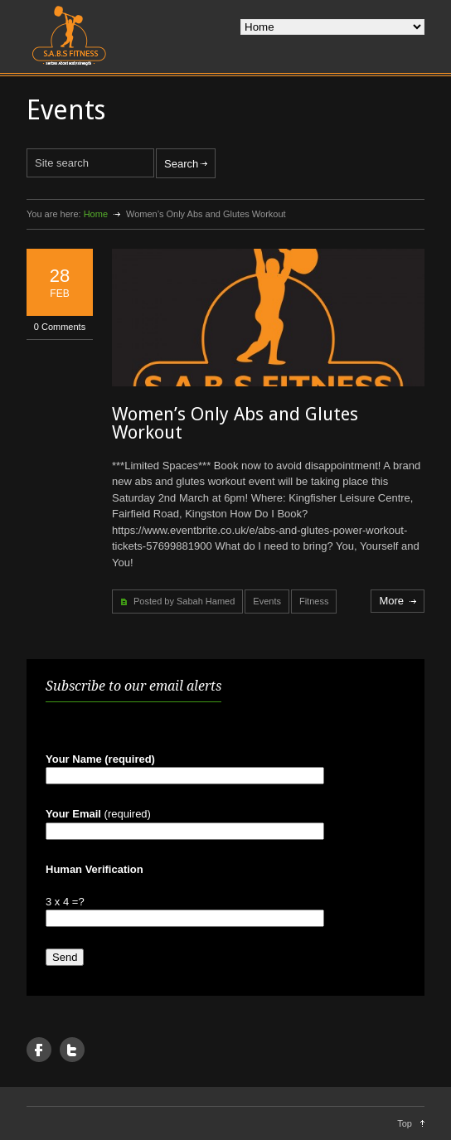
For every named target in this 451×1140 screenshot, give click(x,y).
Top (404, 1123)
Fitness (313, 601)
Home (96, 214)
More (391, 600)
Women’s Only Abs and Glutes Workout (235, 423)
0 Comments (59, 327)
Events (267, 601)
